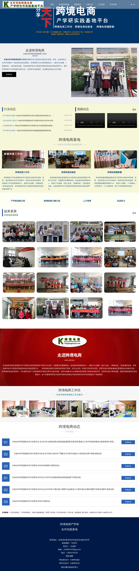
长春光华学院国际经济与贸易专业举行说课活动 (31, 501)
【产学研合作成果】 (9, 115)
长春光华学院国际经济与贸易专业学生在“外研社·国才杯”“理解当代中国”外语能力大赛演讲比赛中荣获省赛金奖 (57, 453)
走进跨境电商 (64, 4)
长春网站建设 (75, 560)
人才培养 (101, 4)
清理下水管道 (50, 512)
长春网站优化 (75, 563)
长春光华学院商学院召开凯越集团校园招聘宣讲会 (33, 130)
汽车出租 (70, 512)
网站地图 (69, 556)
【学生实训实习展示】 (10, 120)
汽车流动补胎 (61, 512)
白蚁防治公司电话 (95, 512)
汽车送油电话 (14, 512)
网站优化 (62, 563)
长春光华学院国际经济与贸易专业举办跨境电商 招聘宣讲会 (35, 465)
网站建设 (62, 560)
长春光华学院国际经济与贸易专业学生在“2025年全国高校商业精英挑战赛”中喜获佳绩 (46, 477)
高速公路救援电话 (38, 512)
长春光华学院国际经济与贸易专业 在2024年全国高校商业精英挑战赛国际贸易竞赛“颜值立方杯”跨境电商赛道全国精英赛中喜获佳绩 (64, 441)
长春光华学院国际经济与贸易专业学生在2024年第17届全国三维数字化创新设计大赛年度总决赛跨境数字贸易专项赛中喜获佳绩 (63, 489)
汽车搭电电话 (25, 512)
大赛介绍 (89, 4)
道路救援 (78, 512)
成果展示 (78, 4)
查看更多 (128, 442)
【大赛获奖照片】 (8, 125)
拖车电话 (85, 512)
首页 (52, 4)
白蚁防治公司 (107, 512)
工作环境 (113, 4)
